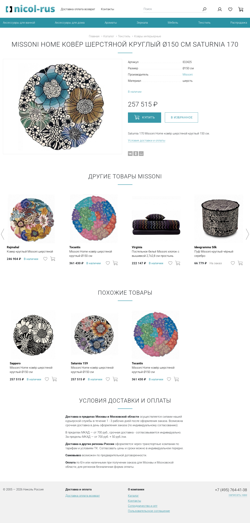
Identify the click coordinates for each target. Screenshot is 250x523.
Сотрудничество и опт (142, 506)
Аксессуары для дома (70, 22)
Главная (94, 36)
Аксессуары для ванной (19, 22)
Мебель (173, 22)
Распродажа (238, 22)
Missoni (188, 74)
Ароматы (111, 22)
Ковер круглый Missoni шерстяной (30, 249)
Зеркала (142, 22)
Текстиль (204, 22)
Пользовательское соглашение (149, 511)
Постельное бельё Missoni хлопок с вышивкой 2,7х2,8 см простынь (156, 251)
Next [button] (247, 234)
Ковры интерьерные (147, 36)
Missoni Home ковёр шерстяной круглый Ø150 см (93, 251)
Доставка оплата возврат (78, 9)
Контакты (107, 9)
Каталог (108, 36)
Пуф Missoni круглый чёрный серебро (218, 251)
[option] (31, 232)
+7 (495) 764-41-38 (231, 490)
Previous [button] (3, 234)
